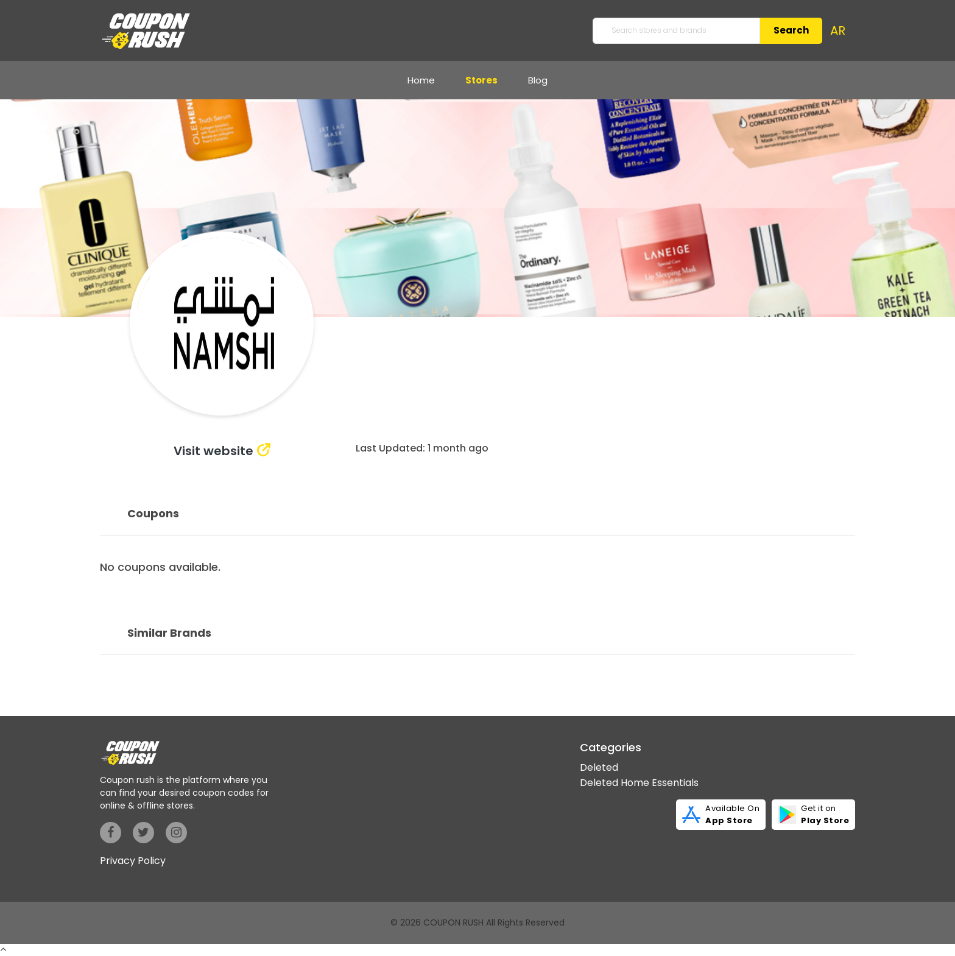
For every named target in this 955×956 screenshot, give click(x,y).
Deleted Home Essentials (639, 783)
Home (421, 80)
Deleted (599, 767)
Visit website (213, 450)
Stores (481, 80)
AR (837, 30)
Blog (538, 80)
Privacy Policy (133, 861)
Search (791, 30)
